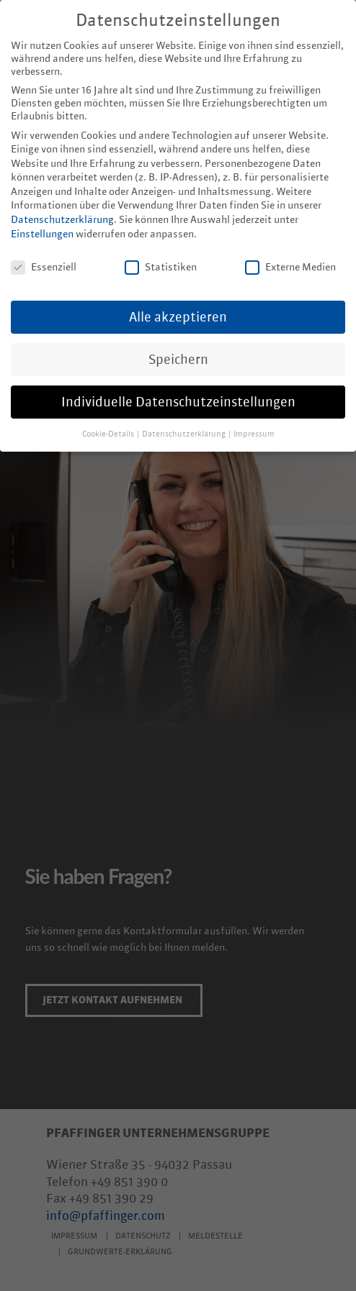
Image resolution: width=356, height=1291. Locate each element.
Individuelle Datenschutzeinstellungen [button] (178, 392)
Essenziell (43, 257)
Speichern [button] (178, 349)
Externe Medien (290, 257)
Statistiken (161, 257)
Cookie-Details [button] (108, 424)
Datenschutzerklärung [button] (184, 424)
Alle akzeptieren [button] (178, 307)
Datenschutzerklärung (62, 210)
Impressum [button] (254, 424)
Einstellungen (42, 224)
